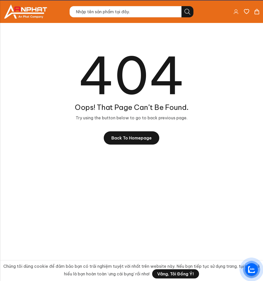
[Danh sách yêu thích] (246, 11)
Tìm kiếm (187, 11)
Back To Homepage (131, 137)
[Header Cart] (256, 11)
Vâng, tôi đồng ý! (175, 273)
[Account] (236, 12)
